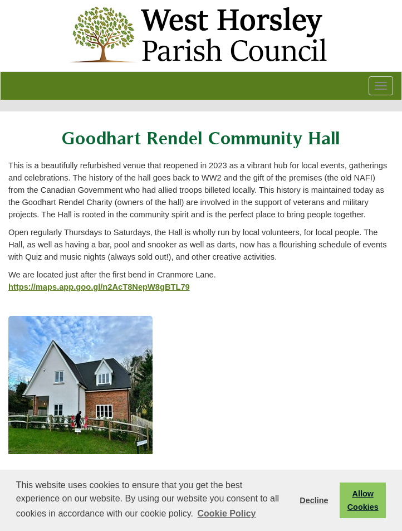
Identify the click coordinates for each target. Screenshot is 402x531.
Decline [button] (314, 500)
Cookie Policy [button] (227, 513)
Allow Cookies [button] (363, 500)
